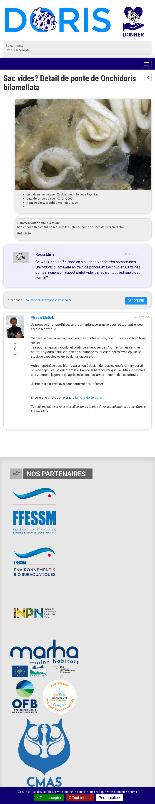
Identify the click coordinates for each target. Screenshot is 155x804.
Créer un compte (18, 50)
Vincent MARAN (42, 318)
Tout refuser (80, 798)
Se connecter (15, 45)
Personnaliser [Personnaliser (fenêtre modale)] (110, 798)
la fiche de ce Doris (88, 397)
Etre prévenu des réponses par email (48, 300)
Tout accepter (48, 798)
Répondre (136, 300)
